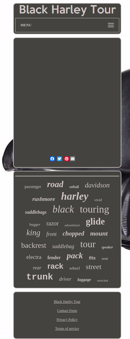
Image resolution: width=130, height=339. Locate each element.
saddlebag (63, 246)
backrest (33, 245)
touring (94, 209)
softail (74, 187)
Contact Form (67, 311)
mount (99, 233)
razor (52, 223)
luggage (84, 279)
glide (95, 221)
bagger (34, 224)
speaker (107, 247)
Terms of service (67, 328)
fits (92, 257)
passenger (33, 186)
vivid (98, 200)
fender (54, 257)
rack (56, 266)
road (55, 184)
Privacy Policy (66, 319)
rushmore (43, 199)
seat (105, 258)
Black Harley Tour (67, 302)
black (63, 209)
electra (34, 257)
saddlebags (36, 212)
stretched (102, 280)
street (93, 267)
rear (37, 268)
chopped (73, 233)
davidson (97, 185)
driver (65, 279)
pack (75, 255)
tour (88, 244)
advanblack (72, 225)
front (51, 234)
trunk (39, 277)
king (34, 232)
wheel (74, 268)
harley (74, 196)
